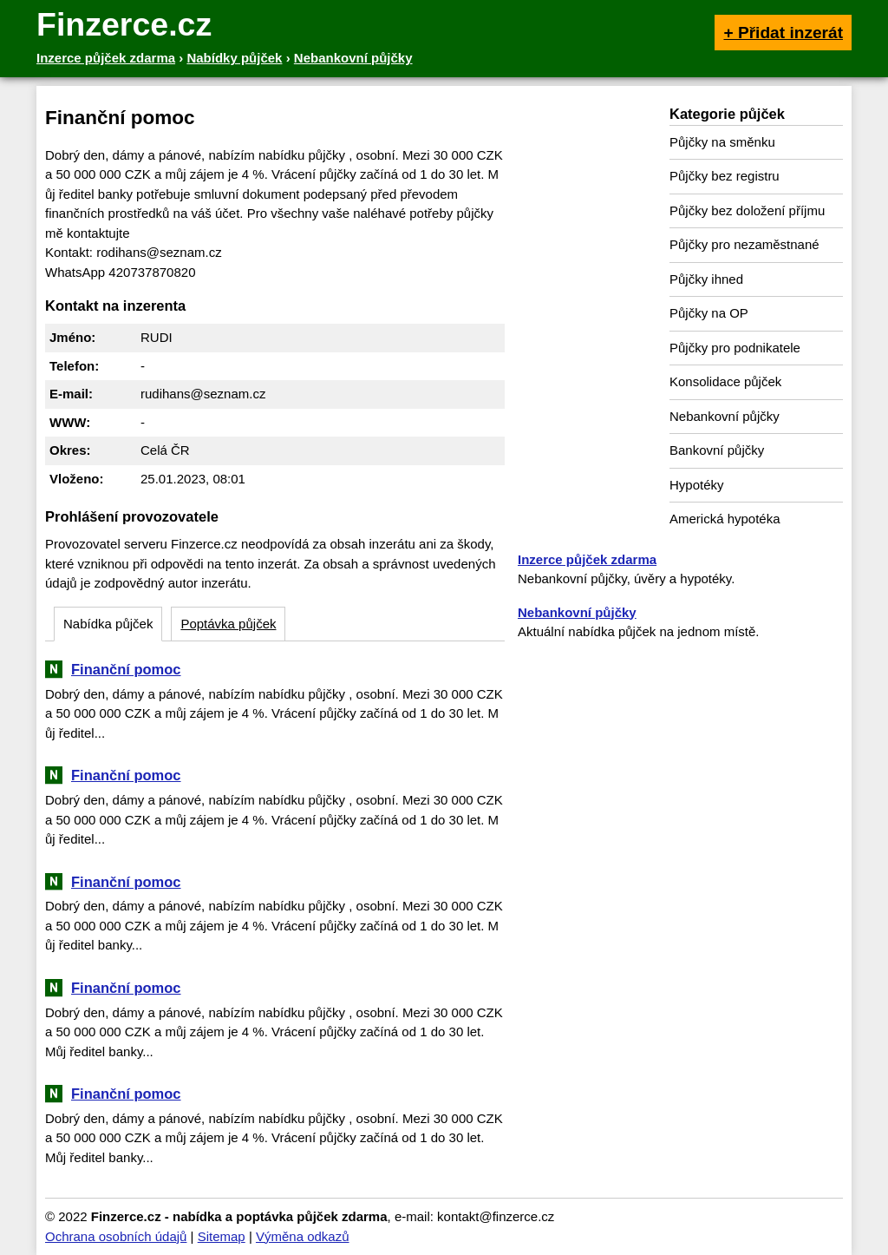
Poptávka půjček (228, 623)
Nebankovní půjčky (724, 416)
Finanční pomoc (126, 669)
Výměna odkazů (302, 1236)
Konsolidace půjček (725, 381)
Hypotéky (696, 484)
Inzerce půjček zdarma (587, 559)
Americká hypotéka (724, 518)
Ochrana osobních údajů (115, 1236)
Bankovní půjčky (716, 450)
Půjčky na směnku (722, 142)
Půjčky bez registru (724, 175)
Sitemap (221, 1236)
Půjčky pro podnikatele (734, 347)
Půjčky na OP (708, 313)
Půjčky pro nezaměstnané (744, 244)
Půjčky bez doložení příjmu (747, 210)
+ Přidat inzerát (783, 32)
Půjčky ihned (706, 279)
